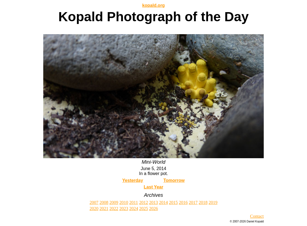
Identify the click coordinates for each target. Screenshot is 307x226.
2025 (143, 208)
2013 (153, 202)
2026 (153, 208)
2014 (163, 202)
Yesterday (132, 180)
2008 (103, 202)
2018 (203, 202)
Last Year (153, 187)
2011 (133, 202)
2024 (133, 208)
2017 (193, 202)
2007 (94, 202)
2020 (94, 208)
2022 (113, 208)
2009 (113, 202)
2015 (173, 202)
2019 (213, 202)
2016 (183, 202)
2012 (143, 202)
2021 (103, 208)
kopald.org (153, 5)
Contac (256, 216)
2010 (123, 202)
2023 (123, 208)
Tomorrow (174, 180)
